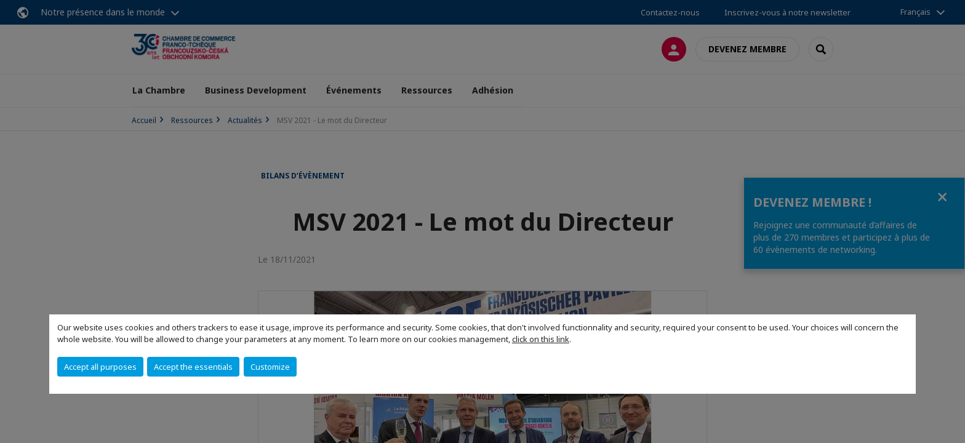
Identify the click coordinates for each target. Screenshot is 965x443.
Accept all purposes (100, 366)
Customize (270, 366)
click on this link (540, 339)
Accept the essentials (193, 366)
